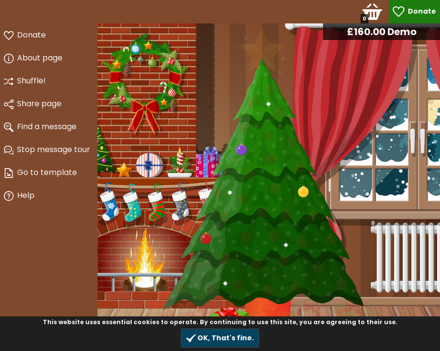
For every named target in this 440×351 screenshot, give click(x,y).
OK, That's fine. (220, 338)
